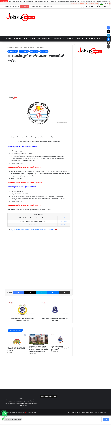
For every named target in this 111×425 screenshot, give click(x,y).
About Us (70, 38)
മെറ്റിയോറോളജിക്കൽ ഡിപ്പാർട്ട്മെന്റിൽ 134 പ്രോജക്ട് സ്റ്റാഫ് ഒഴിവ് (59, 348)
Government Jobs (17, 47)
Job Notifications (29, 38)
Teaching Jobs (44, 51)
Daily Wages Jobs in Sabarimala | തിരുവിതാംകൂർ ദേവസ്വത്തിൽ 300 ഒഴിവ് (28, 1)
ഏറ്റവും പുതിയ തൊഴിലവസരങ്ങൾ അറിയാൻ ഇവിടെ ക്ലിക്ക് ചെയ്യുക (32, 229)
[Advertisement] (72, 22)
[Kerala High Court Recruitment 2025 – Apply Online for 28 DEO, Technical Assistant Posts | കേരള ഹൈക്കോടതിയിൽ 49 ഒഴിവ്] (38, 339)
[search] (51, 419)
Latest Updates (58, 38)
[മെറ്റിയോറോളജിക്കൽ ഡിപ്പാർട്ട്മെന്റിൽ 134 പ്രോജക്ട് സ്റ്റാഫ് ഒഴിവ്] (60, 339)
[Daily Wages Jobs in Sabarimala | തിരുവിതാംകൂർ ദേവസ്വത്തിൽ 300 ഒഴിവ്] (17, 339)
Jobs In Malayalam (31, 412)
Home (8, 38)
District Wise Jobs (44, 38)
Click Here (64, 218)
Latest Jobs (17, 38)
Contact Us (79, 38)
